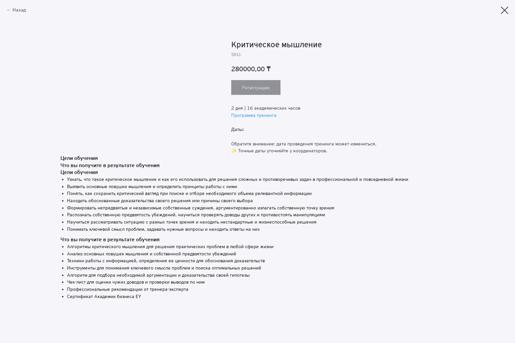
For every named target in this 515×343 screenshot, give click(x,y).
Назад (19, 9)
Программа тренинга (254, 115)
